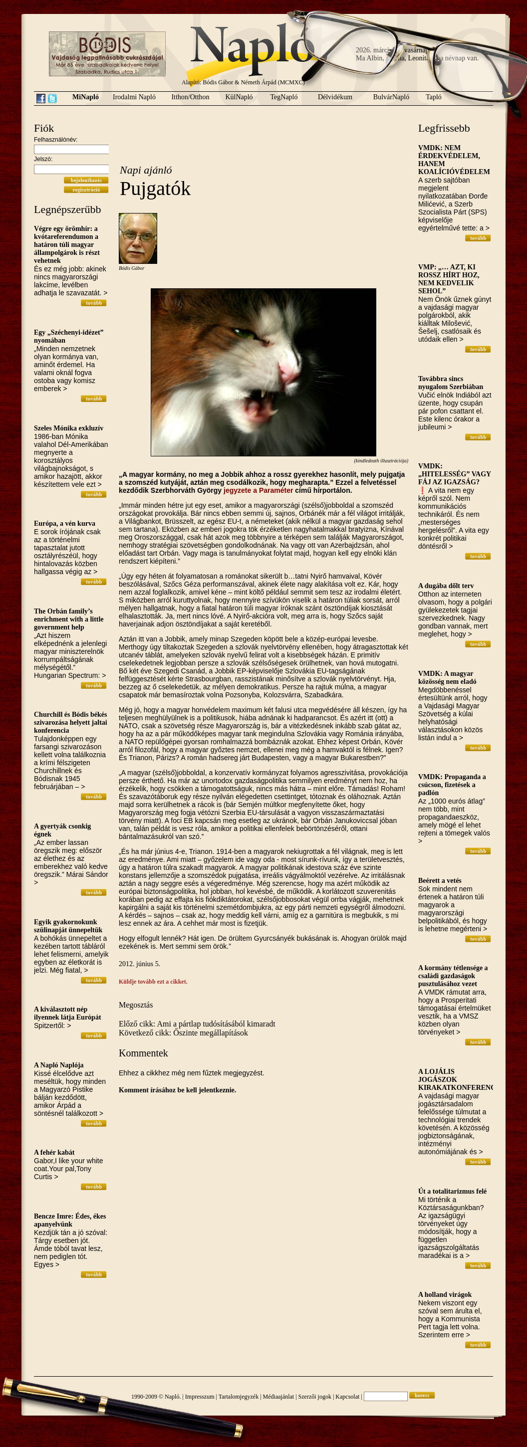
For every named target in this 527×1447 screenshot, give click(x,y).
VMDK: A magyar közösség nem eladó (447, 677)
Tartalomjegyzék (239, 1396)
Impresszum (200, 1396)
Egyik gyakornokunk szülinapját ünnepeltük (68, 926)
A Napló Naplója (59, 1065)
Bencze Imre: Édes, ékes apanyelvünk (70, 1220)
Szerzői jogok (314, 1396)
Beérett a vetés (440, 880)
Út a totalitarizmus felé (452, 1191)
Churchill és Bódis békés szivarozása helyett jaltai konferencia (70, 722)
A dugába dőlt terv (446, 586)
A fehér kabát (54, 1152)
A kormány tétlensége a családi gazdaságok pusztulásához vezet (453, 976)
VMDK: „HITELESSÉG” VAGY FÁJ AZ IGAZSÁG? (454, 474)
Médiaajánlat (278, 1396)
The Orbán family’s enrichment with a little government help (69, 619)
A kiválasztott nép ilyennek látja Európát (67, 1013)
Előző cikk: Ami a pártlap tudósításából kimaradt (197, 1024)
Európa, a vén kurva (64, 523)
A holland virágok (445, 1294)
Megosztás (136, 1005)
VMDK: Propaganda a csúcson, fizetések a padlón (452, 785)
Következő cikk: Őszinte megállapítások (183, 1033)
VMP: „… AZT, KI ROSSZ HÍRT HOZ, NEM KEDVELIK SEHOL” (449, 279)
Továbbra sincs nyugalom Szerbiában (450, 383)
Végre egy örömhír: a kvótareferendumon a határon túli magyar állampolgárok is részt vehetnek (67, 244)
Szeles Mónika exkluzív (68, 428)
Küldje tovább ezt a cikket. (153, 981)
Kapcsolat (347, 1396)
